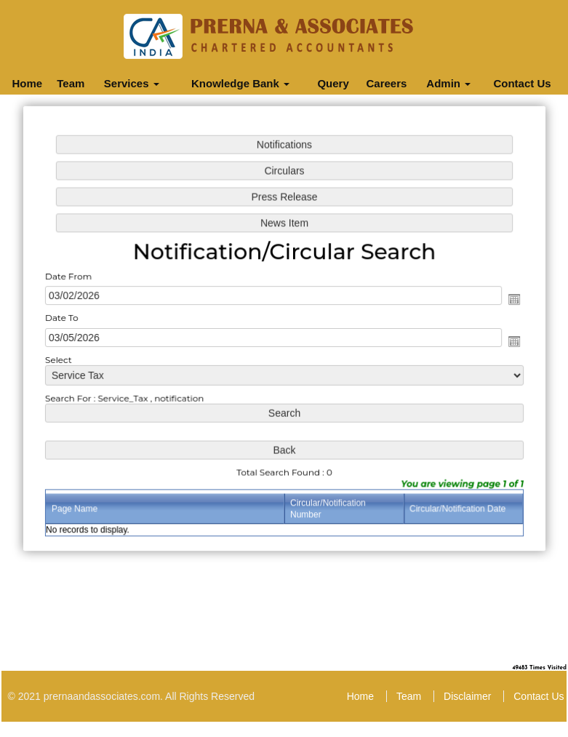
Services (131, 83)
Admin (448, 83)
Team (70, 83)
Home (27, 83)
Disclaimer (467, 696)
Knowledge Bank (240, 83)
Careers (386, 83)
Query (332, 83)
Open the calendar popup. (511, 300)
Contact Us (522, 83)
